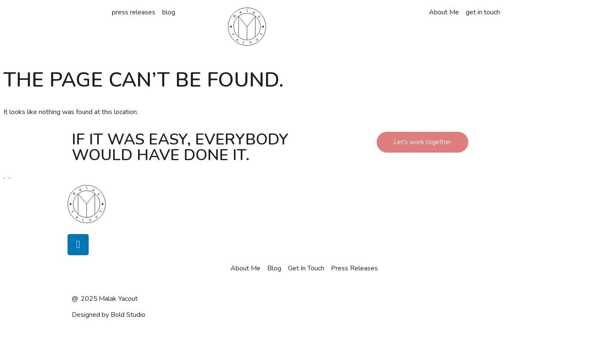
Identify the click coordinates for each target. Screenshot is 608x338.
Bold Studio (128, 314)
